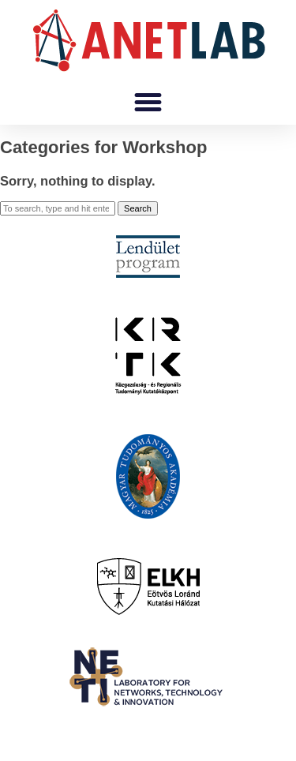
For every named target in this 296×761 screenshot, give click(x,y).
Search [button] (138, 208)
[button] (148, 103)
